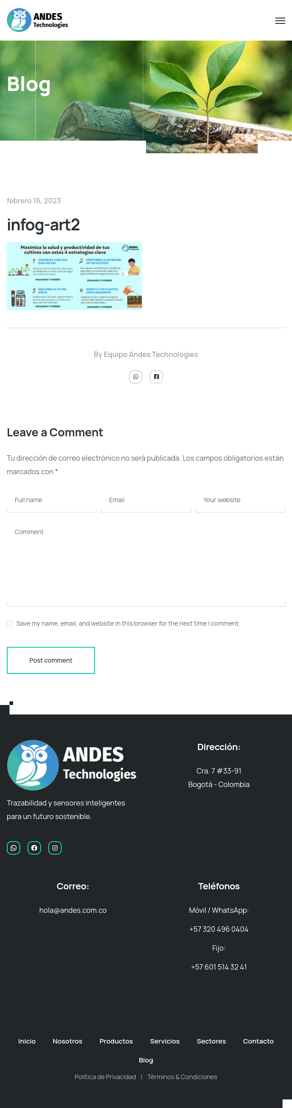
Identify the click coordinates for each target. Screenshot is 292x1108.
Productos (116, 1041)
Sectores (211, 1041)
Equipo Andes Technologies (151, 354)
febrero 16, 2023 (34, 201)
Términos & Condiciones (182, 1076)
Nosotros (67, 1041)
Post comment (50, 660)
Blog (146, 1060)
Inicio (27, 1041)
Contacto (258, 1041)
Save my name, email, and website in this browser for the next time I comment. (128, 623)
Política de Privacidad (105, 1076)
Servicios (165, 1041)
